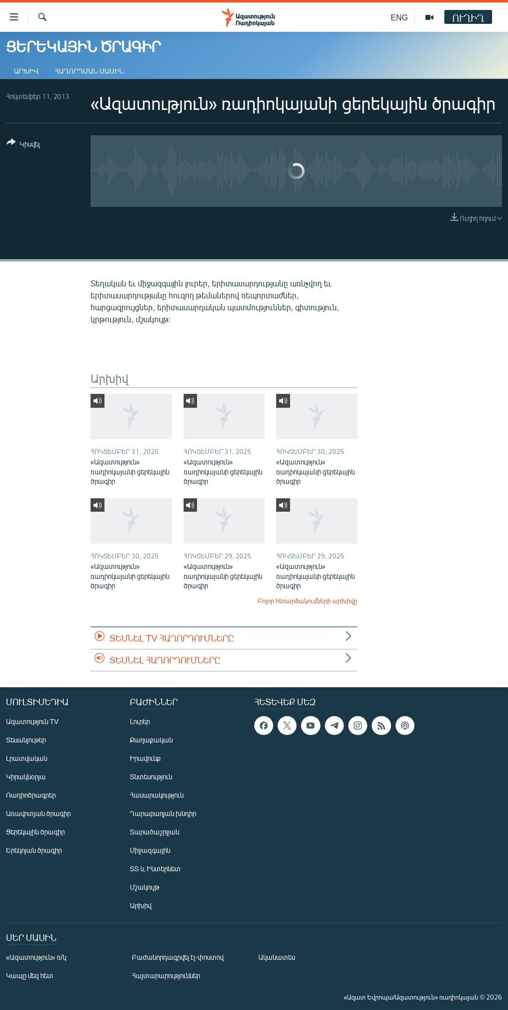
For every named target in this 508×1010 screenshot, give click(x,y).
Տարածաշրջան (154, 831)
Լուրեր (140, 721)
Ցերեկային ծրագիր (35, 831)
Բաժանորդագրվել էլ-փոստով (177, 957)
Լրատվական (26, 758)
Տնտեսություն (151, 776)
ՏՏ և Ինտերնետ (155, 868)
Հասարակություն (157, 795)
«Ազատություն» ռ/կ (36, 957)
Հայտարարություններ (166, 975)
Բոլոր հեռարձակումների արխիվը (307, 601)
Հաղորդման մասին (89, 71)
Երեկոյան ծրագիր (34, 850)
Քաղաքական (151, 739)
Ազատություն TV (32, 721)
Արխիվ (26, 71)
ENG (399, 17)
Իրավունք (145, 758)
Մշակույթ (144, 887)
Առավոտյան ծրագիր (38, 813)
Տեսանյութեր (26, 739)
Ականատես (276, 957)
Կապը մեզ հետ (29, 975)
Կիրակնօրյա (26, 776)
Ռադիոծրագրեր (31, 795)
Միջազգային (150, 850)
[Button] (23, 145)
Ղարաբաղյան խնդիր (163, 813)
